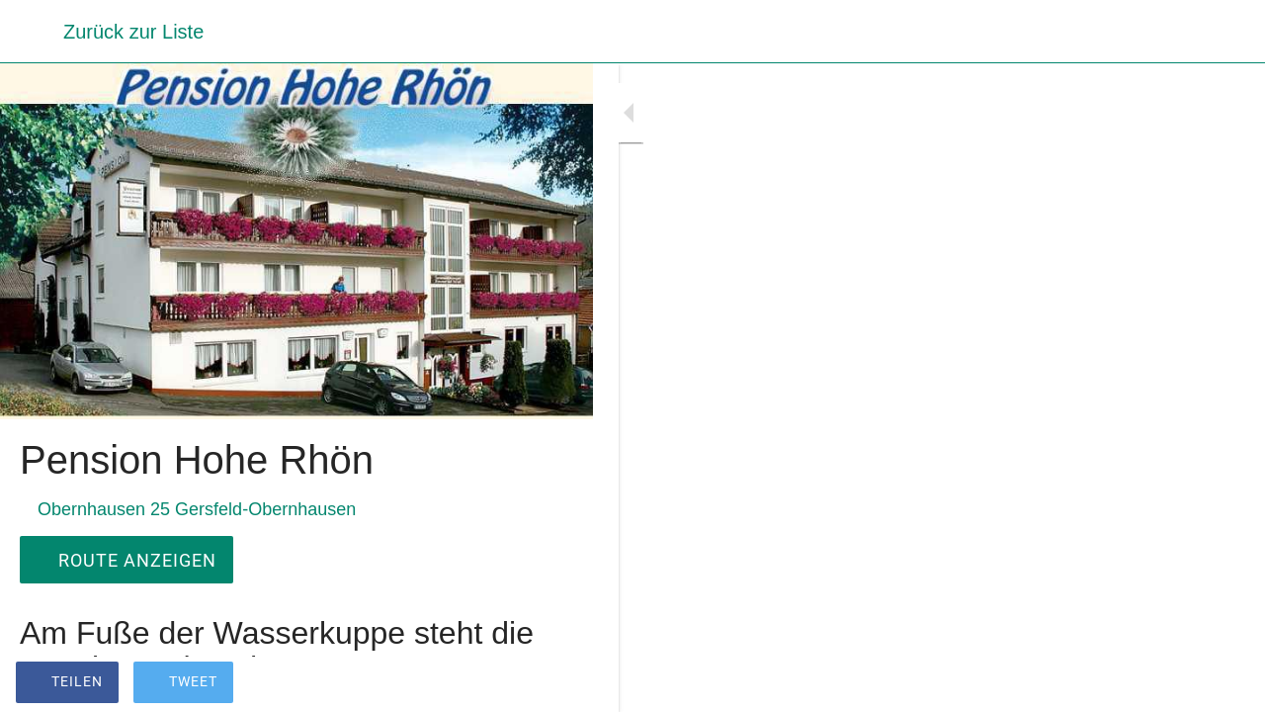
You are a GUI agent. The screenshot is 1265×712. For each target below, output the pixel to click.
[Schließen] (31, 32)
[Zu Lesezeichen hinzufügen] (553, 684)
